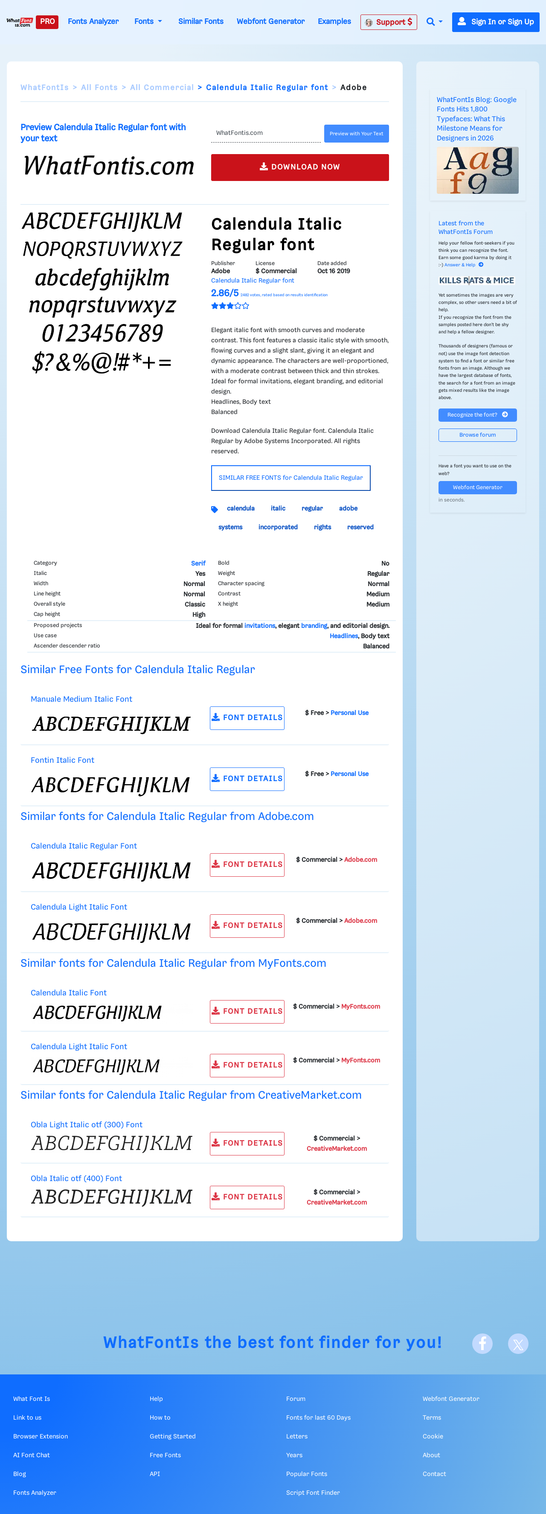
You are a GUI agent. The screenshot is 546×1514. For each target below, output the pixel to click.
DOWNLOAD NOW (300, 166)
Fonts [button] (145, 22)
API (155, 1474)
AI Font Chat (31, 1455)
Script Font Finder (313, 1493)
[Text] (266, 134)
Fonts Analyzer (93, 22)
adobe (348, 508)
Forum (295, 1399)
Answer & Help (464, 265)
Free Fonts (165, 1455)
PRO (47, 22)
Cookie (433, 1436)
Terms (432, 1418)
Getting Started (173, 1436)
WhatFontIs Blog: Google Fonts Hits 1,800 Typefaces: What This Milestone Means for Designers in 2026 (477, 119)
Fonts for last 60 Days (318, 1418)
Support (388, 22)
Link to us (27, 1418)
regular (312, 508)
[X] (518, 1343)
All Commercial (162, 88)
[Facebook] (482, 1343)
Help (156, 1399)
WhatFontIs (44, 88)
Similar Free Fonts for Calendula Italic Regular (137, 670)
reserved (360, 527)
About (431, 1455)
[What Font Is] (19, 22)
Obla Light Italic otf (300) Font (86, 1125)
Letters (297, 1436)
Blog (19, 1474)
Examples (334, 22)
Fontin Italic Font (62, 760)
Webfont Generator (271, 22)
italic (278, 508)
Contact (434, 1474)
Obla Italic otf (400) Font (76, 1179)
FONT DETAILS (247, 717)
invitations (259, 626)
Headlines (344, 636)
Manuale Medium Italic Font (81, 699)
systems (230, 527)
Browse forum (477, 435)
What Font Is (31, 1399)
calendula (241, 508)
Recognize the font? (477, 414)
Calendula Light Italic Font (79, 907)
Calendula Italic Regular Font (84, 846)
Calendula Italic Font (69, 993)
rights (322, 527)
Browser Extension (40, 1436)
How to (160, 1418)
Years (294, 1455)
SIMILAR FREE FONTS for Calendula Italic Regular (291, 478)
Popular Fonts (306, 1474)
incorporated (278, 527)
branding (314, 626)
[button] (434, 22)
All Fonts (99, 88)
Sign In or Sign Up (496, 22)
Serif (198, 563)
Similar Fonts (201, 22)
